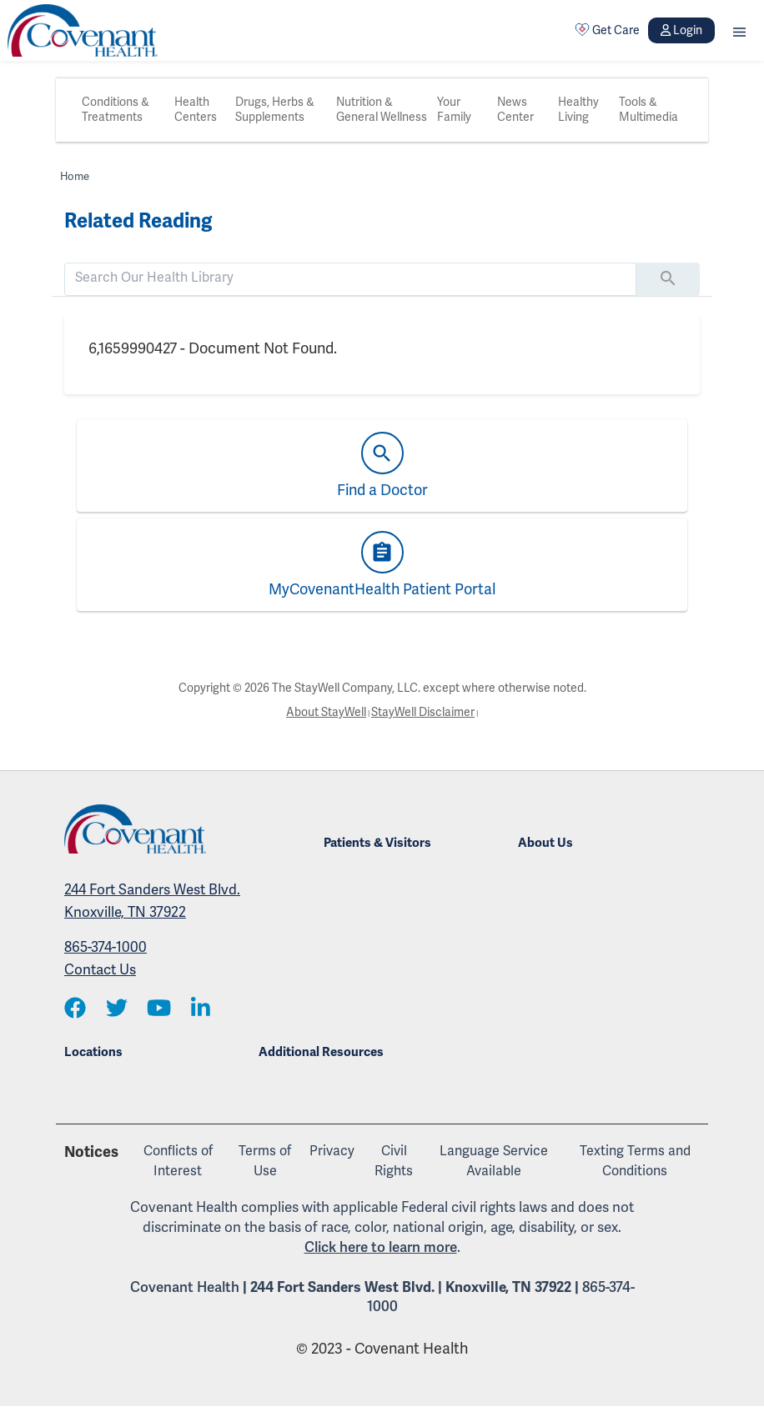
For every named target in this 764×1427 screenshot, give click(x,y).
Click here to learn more (380, 1247)
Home (74, 176)
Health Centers (195, 109)
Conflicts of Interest (178, 1161)
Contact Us (100, 970)
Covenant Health (184, 1287)
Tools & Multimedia (648, 109)
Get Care (607, 30)
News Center (515, 109)
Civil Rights (393, 1161)
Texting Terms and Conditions (635, 1161)
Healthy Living (578, 109)
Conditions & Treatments (115, 109)
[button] (739, 30)
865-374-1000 (105, 947)
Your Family (454, 109)
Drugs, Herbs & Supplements (274, 109)
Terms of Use (265, 1161)
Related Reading (138, 220)
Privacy (331, 1151)
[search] (350, 278)
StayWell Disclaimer (423, 712)
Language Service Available (494, 1161)
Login (681, 30)
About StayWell (326, 712)
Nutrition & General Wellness (381, 109)
